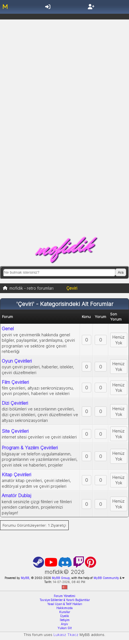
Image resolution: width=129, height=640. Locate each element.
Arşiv (64, 624)
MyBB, (25, 578)
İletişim (65, 620)
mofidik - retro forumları (31, 288)
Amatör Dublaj (16, 495)
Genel (8, 328)
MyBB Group (60, 578)
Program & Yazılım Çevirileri (30, 448)
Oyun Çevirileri (17, 361)
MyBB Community (106, 578)
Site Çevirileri (15, 431)
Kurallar (64, 612)
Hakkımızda (64, 608)
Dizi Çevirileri (15, 403)
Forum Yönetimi (64, 596)
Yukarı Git (64, 628)
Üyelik (64, 616)
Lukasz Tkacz (65, 634)
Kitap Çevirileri (16, 474)
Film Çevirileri (15, 382)
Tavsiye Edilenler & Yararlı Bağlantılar (64, 600)
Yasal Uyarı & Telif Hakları (64, 604)
